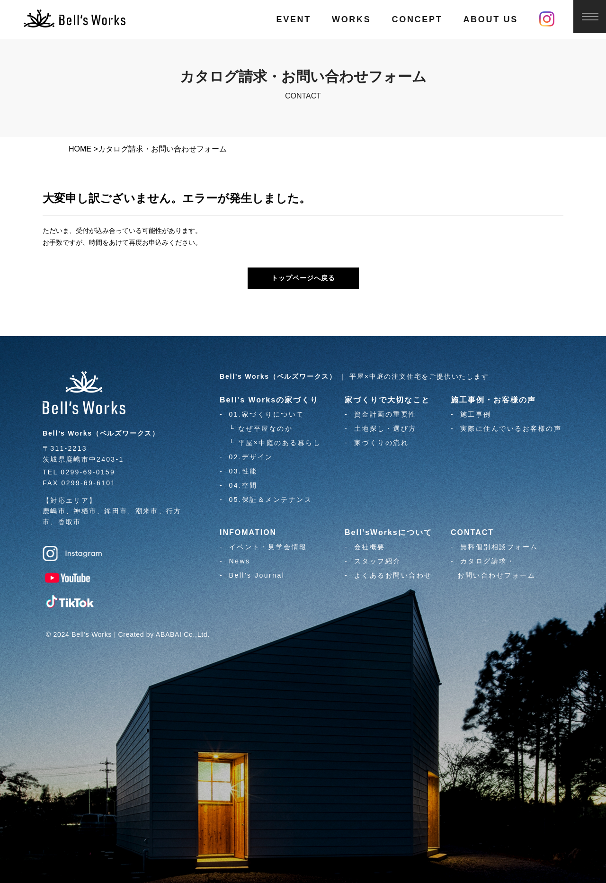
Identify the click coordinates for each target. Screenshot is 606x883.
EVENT (293, 19)
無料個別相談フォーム (499, 547)
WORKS (351, 19)
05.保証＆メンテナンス (270, 499)
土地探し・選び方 (385, 428)
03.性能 (243, 471)
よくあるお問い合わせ (393, 575)
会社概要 (369, 547)
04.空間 (243, 485)
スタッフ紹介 (377, 561)
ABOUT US (490, 19)
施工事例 (475, 414)
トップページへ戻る (303, 278)
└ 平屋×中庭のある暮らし (275, 442)
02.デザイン (251, 457)
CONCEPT (417, 19)
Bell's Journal (257, 575)
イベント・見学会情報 (268, 547)
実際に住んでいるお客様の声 (511, 428)
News (239, 561)
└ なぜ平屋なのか (261, 428)
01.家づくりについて (266, 414)
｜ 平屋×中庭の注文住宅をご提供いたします (354, 376)
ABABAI (169, 634)
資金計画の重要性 (385, 414)
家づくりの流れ (381, 442)
